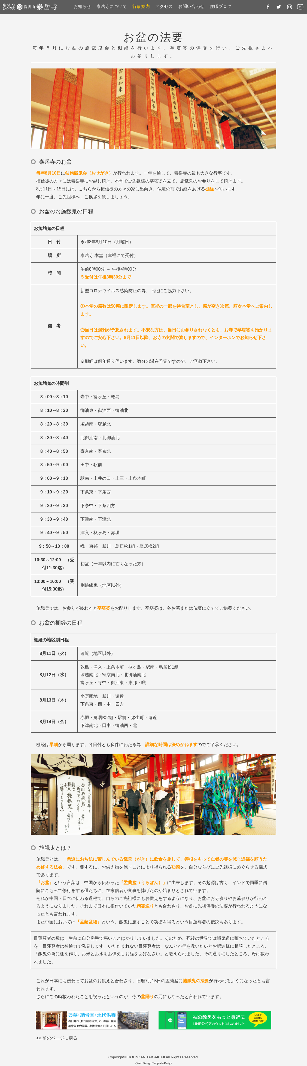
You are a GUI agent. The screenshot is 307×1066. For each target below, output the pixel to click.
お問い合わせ (191, 6)
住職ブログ (221, 6)
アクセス (164, 6)
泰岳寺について (111, 6)
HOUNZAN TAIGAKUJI (146, 1057)
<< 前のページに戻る (56, 1038)
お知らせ (82, 6)
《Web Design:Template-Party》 (153, 1063)
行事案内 (141, 6)
